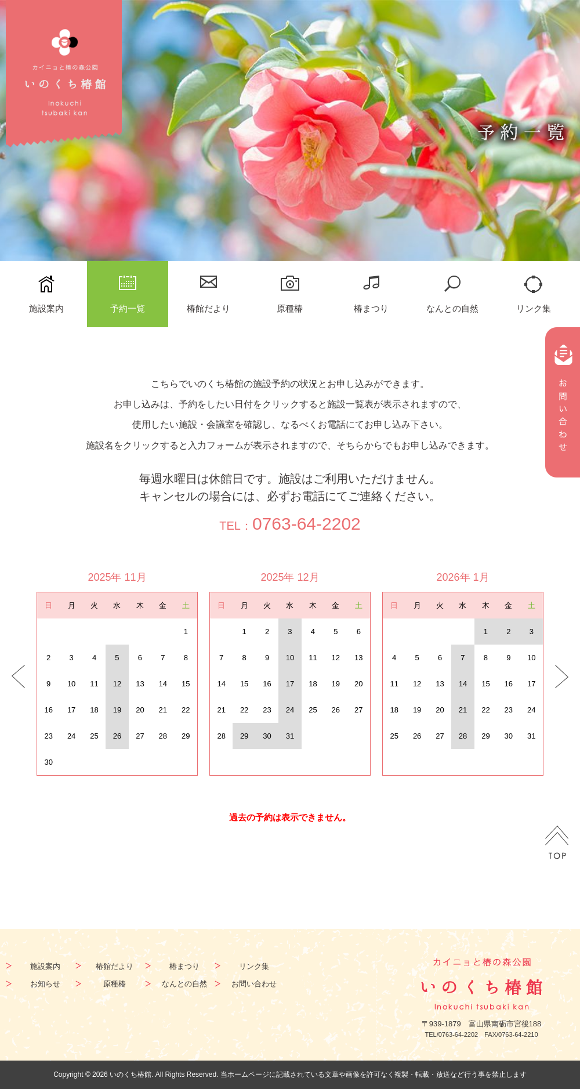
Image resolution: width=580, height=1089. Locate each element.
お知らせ (45, 983)
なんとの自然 (452, 308)
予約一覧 (127, 308)
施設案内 (46, 308)
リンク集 (533, 308)
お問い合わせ (254, 983)
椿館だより (208, 308)
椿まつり (371, 308)
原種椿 (290, 308)
